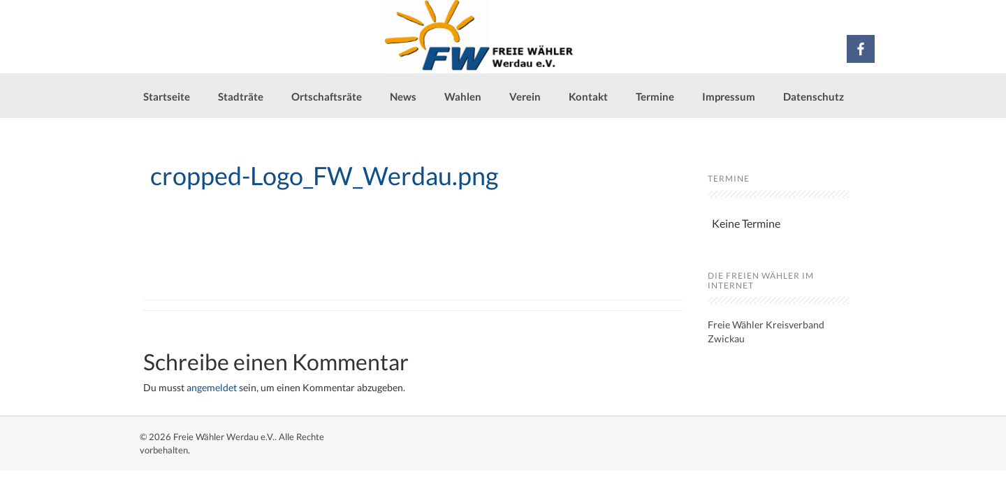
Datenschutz (813, 96)
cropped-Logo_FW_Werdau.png (324, 175)
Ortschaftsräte (326, 96)
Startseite (166, 96)
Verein (525, 96)
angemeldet (212, 387)
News (403, 96)
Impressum (728, 96)
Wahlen (462, 96)
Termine (655, 96)
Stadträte (240, 96)
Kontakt (588, 96)
